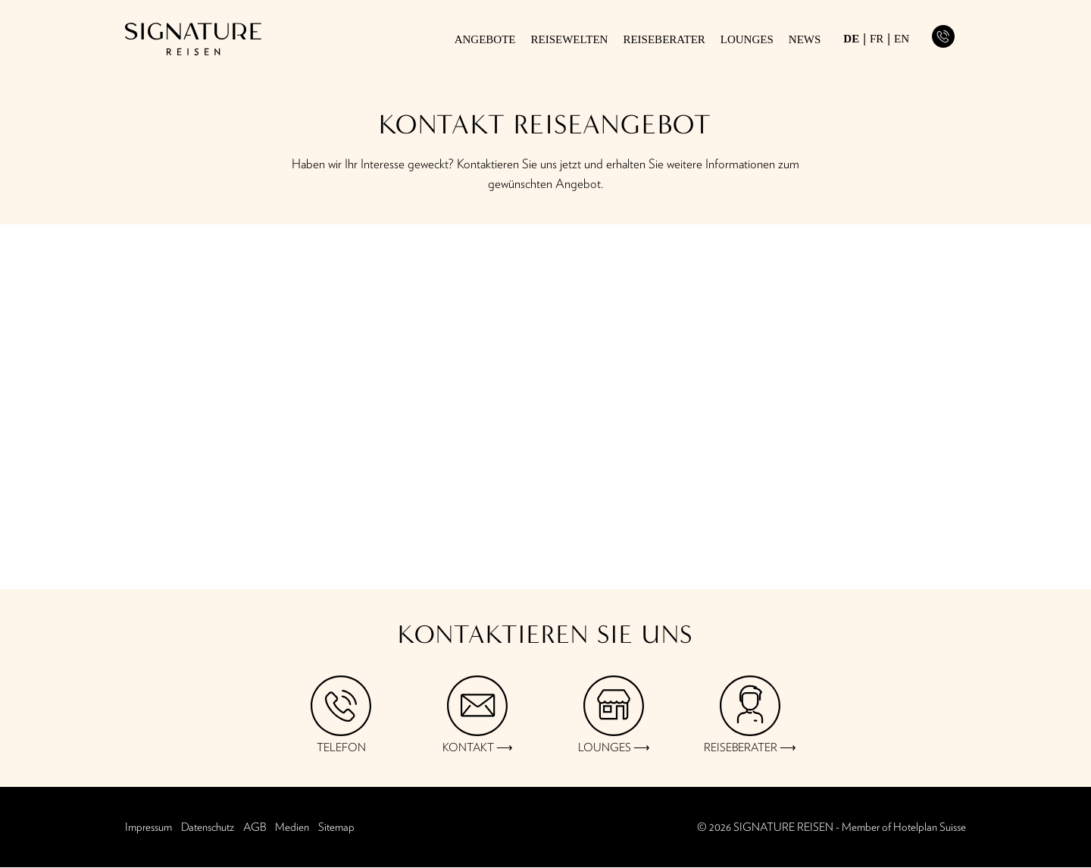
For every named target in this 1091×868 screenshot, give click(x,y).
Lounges (747, 39)
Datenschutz (207, 827)
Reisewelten (569, 39)
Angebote (485, 39)
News (805, 39)
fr (876, 39)
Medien (292, 827)
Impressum (148, 827)
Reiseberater (664, 39)
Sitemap (336, 827)
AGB (254, 827)
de (851, 39)
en (901, 39)
